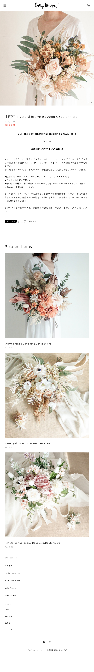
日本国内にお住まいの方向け (47, 149)
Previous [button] (3, 58)
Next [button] (91, 58)
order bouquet (12, 580)
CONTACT (10, 629)
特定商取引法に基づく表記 (57, 650)
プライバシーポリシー (35, 650)
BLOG (7, 623)
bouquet (9, 565)
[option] (47, 58)
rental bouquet (13, 573)
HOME (8, 610)
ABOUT (8, 616)
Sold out (47, 141)
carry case (11, 595)
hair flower (11, 588)
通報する (32, 221)
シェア (22, 221)
